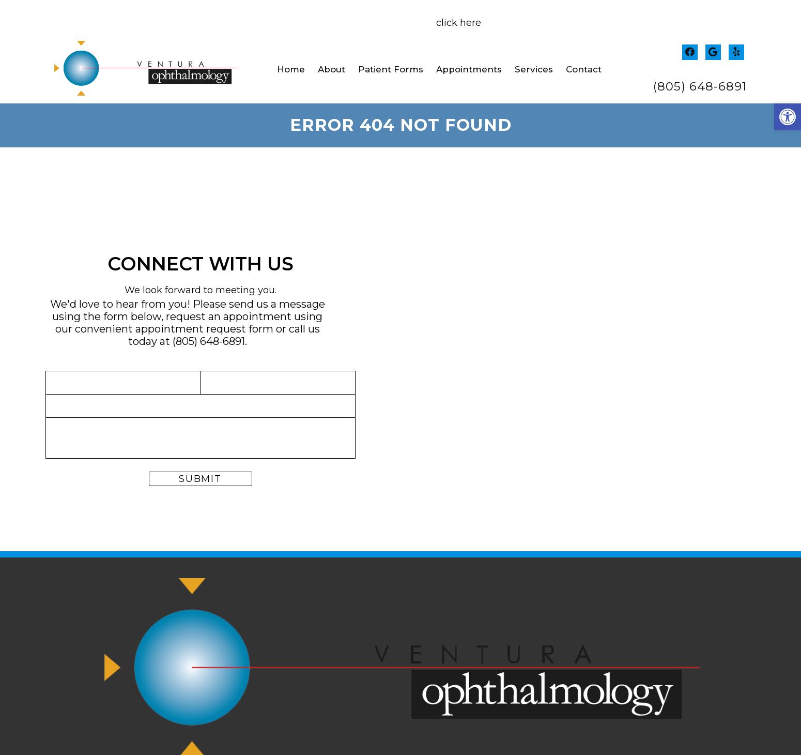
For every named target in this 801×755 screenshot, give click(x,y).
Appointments (469, 69)
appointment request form (204, 329)
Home (291, 69)
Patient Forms (390, 69)
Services (534, 69)
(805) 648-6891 (700, 87)
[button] (787, 116)
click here (458, 22)
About (331, 69)
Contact (584, 69)
